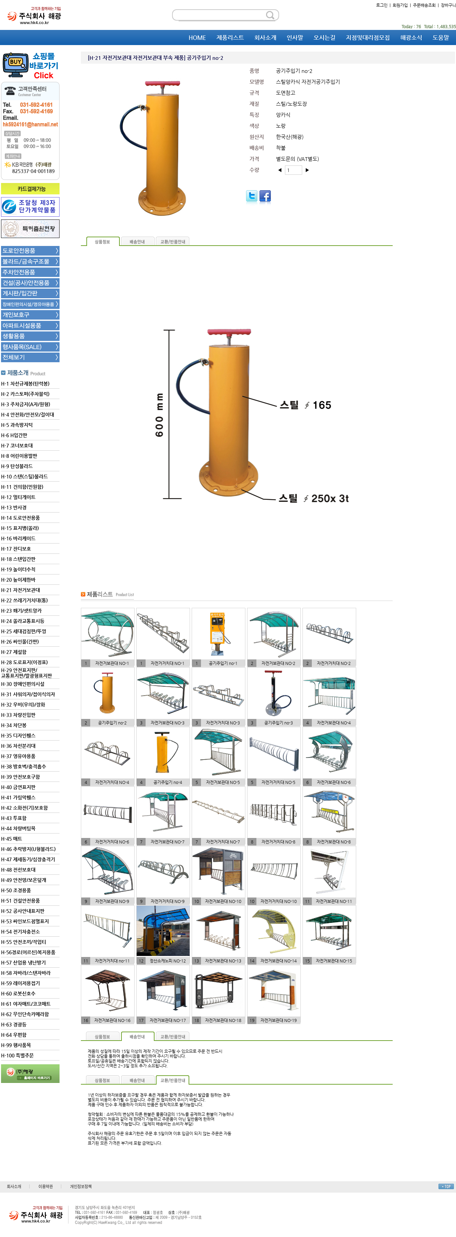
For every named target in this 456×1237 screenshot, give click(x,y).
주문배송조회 (424, 5)
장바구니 (448, 5)
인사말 (295, 37)
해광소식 (411, 37)
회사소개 (265, 37)
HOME (197, 37)
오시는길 (325, 37)
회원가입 (400, 5)
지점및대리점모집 (368, 37)
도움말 (441, 37)
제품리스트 (230, 37)
